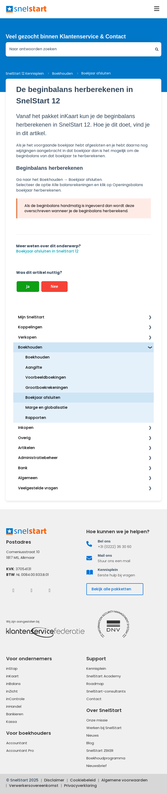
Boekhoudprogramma (105, 758)
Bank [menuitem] (23, 468)
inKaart (12, 676)
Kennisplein (96, 668)
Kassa (11, 721)
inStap (12, 668)
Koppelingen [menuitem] (30, 327)
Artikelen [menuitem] (26, 447)
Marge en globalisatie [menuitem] (46, 407)
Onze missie (97, 720)
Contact (94, 698)
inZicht (12, 691)
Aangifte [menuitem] (33, 367)
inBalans (13, 683)
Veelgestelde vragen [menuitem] (38, 488)
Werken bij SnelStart (104, 727)
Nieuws (92, 735)
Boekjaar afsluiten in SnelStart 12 (47, 251)
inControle (15, 698)
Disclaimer (54, 780)
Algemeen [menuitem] (27, 478)
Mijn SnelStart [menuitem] (31, 317)
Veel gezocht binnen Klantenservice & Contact (66, 36)
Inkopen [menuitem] (25, 427)
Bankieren (14, 713)
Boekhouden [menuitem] (30, 347)
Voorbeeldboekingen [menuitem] (45, 377)
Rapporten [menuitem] (35, 417)
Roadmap (95, 683)
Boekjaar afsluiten (96, 73)
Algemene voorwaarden (124, 780)
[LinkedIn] (31, 590)
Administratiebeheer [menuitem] (38, 457)
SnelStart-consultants (106, 691)
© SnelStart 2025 (22, 780)
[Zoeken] (156, 49)
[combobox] (79, 49)
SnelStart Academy (103, 676)
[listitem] (123, 544)
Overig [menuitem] (24, 438)
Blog (90, 742)
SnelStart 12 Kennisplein (25, 73)
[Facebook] (13, 590)
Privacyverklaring (80, 785)
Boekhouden (62, 73)
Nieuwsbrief (96, 765)
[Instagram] (49, 590)
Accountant (16, 742)
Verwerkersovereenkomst (33, 785)
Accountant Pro (20, 750)
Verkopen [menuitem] (27, 337)
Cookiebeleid (83, 780)
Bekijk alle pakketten (111, 589)
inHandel (13, 706)
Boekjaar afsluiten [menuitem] (42, 397)
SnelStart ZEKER (99, 750)
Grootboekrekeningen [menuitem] (46, 387)
